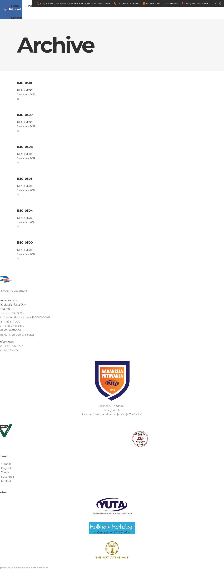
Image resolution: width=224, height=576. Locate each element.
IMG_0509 (25, 115)
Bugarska (7, 468)
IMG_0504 (25, 210)
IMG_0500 (25, 242)
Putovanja (7, 476)
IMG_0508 (25, 147)
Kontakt (6, 481)
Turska (5, 472)
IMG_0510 (24, 83)
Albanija (6, 463)
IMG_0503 (25, 178)
